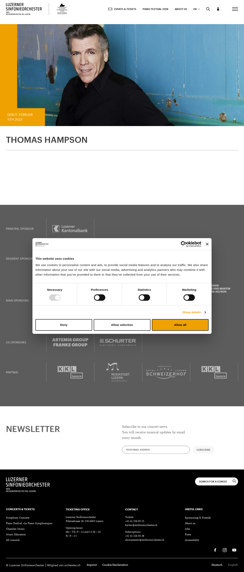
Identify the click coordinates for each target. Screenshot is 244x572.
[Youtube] (234, 550)
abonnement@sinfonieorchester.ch (144, 540)
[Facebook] (215, 550)
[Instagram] (224, 550)
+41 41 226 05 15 (134, 521)
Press (188, 534)
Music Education (16, 534)
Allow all (180, 324)
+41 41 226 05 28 (134, 536)
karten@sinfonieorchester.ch (141, 525)
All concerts (13, 540)
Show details (192, 312)
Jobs (187, 529)
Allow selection (122, 324)
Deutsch (217, 564)
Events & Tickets (122, 9)
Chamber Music (15, 529)
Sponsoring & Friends (198, 518)
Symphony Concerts (17, 518)
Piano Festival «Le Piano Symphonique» (29, 523)
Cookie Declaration (115, 564)
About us (181, 9)
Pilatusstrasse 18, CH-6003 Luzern (84, 521)
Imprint (92, 564)
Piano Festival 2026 (155, 9)
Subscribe (203, 453)
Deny (63, 324)
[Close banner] (207, 244)
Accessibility (192, 540)
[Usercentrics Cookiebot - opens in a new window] (183, 244)
